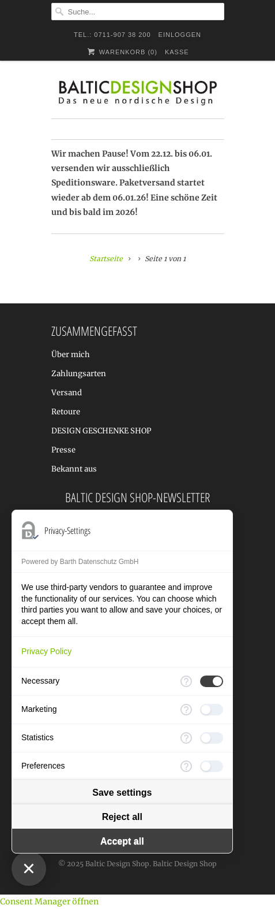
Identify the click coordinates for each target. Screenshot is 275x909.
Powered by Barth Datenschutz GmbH (79, 562)
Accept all (122, 841)
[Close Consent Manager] (29, 868)
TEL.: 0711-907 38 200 (112, 34)
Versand (66, 393)
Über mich (70, 354)
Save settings (122, 792)
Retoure (65, 412)
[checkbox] (211, 681)
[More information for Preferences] (186, 766)
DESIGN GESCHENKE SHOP (101, 431)
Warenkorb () (121, 51)
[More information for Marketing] (186, 709)
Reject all (122, 817)
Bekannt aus (74, 469)
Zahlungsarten (78, 374)
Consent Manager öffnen (49, 901)
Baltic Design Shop (117, 863)
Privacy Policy (46, 651)
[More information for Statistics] (186, 738)
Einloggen (180, 34)
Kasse (177, 52)
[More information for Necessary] (186, 681)
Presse (63, 450)
